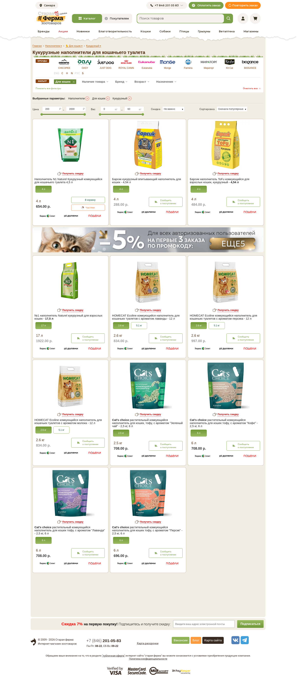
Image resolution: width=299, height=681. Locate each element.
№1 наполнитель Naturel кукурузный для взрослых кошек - (68, 317)
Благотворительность (115, 31)
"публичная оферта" (113, 655)
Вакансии (181, 640)
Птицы (184, 31)
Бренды (43, 31)
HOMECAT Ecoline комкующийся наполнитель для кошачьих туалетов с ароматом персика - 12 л (223, 317)
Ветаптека (227, 31)
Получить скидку (73, 173)
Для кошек (98, 98)
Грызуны (204, 31)
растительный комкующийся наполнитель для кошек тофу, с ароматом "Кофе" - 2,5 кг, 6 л (224, 423)
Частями (90, 207)
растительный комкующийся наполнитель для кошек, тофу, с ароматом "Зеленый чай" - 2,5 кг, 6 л (147, 423)
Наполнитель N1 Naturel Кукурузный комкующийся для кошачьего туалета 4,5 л (68, 181)
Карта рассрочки (147, 643)
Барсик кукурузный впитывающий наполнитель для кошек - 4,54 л (146, 181)
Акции (63, 31)
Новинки (83, 31)
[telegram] (244, 640)
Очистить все (250, 88)
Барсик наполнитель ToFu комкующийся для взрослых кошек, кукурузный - (220, 181)
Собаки (165, 31)
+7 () (103, 640)
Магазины (251, 31)
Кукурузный (120, 98)
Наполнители (76, 98)
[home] (51, 18)
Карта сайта (213, 640)
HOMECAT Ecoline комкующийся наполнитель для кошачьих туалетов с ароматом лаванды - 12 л (145, 317)
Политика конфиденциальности (148, 658)
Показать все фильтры (48, 88)
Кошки (146, 31)
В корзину (90, 200)
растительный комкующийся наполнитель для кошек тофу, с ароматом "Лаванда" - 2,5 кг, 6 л (69, 530)
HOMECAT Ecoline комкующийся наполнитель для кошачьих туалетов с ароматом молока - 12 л (68, 421)
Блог (196, 640)
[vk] (235, 640)
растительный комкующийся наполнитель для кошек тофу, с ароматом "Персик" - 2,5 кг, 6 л (147, 530)
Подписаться (250, 624)
